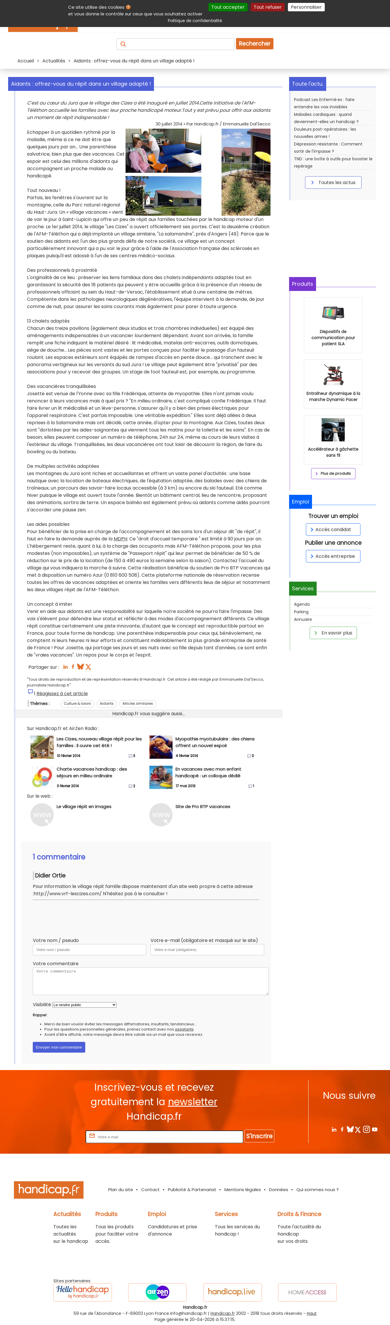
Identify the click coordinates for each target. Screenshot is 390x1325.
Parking (301, 612)
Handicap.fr (223, 1313)
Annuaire (303, 619)
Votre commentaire (56, 963)
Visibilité (42, 1004)
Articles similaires (137, 703)
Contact (150, 1189)
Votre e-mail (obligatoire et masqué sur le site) (204, 940)
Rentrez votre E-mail (61, 1136)
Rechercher (255, 44)
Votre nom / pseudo (56, 940)
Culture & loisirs (77, 703)
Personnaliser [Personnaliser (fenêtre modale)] (306, 7)
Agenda (302, 604)
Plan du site (120, 1189)
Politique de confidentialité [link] (195, 21)
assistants (184, 1029)
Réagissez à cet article (62, 693)
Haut (312, 1313)
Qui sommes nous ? (317, 1189)
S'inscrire (259, 1136)
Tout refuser (268, 7)
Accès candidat (330, 529)
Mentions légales (242, 1189)
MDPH (120, 538)
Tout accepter (228, 7)
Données (278, 1189)
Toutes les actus (332, 182)
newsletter (192, 1102)
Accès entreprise (332, 556)
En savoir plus (332, 632)
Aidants (107, 703)
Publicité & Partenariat (192, 1189)
